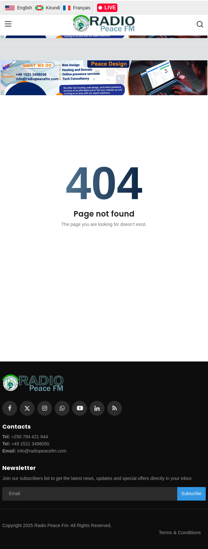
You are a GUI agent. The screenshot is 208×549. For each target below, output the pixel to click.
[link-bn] (104, 77)
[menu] (8, 24)
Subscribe (191, 493)
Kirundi (47, 8)
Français (76, 8)
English (18, 8)
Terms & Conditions (180, 532)
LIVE (107, 7)
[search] (200, 24)
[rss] (114, 408)
